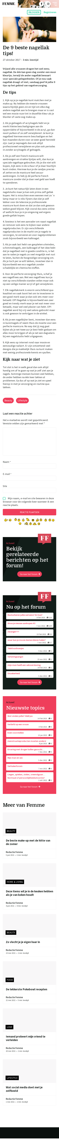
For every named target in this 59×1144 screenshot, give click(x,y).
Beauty (8, 400)
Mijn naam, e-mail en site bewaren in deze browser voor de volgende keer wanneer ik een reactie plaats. (28, 507)
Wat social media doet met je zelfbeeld (24, 1094)
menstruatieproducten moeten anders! (29, 748)
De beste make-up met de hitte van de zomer (28, 848)
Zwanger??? (29, 638)
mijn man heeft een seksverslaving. (29, 672)
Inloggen (34, 12)
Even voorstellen (29, 739)
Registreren (50, 12)
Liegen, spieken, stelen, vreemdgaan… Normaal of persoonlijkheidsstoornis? (29, 783)
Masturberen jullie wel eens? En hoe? (29, 622)
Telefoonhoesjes (29, 655)
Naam (7, 467)
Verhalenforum (29, 773)
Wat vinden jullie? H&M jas (29, 723)
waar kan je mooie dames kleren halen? (29, 647)
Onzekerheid (29, 680)
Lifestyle (22, 400)
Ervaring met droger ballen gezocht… (29, 756)
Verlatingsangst (29, 663)
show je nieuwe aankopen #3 (29, 630)
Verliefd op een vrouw (29, 731)
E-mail (7, 479)
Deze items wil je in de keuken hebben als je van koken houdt (29, 898)
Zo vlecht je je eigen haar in (23, 947)
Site (5, 491)
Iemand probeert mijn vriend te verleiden (25, 1044)
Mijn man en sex (29, 764)
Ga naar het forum (30, 579)
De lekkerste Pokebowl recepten (26, 995)
